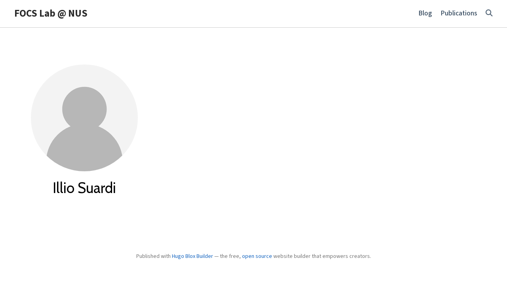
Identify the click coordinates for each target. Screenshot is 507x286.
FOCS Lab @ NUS (51, 13)
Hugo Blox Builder (192, 256)
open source (257, 256)
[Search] (489, 13)
